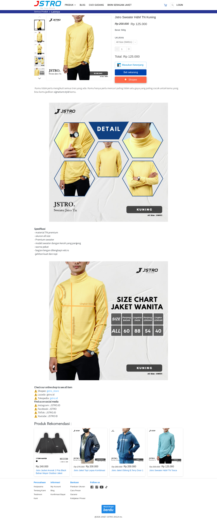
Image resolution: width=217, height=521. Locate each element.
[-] (92, 487)
